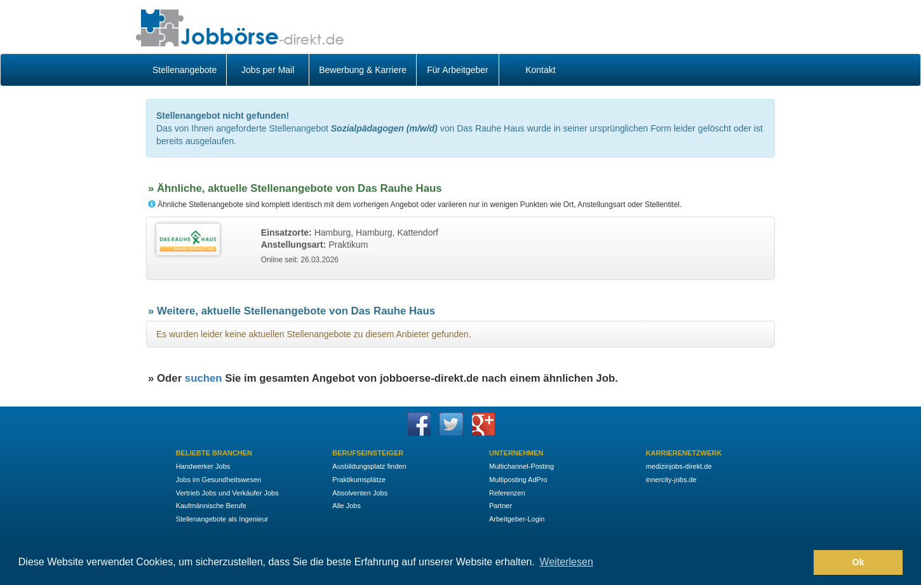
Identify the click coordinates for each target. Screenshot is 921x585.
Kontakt (540, 70)
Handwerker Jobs (203, 466)
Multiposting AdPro (518, 479)
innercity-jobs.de (671, 479)
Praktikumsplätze (359, 479)
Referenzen (507, 493)
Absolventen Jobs (359, 493)
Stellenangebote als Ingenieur (222, 519)
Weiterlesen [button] (566, 561)
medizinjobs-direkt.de (679, 466)
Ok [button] (858, 562)
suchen (203, 378)
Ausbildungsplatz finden (369, 466)
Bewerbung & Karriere (363, 70)
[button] (800, 563)
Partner (500, 505)
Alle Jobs (346, 505)
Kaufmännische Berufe (211, 505)
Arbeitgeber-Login (516, 519)
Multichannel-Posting (521, 466)
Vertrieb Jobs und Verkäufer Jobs (227, 493)
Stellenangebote (184, 70)
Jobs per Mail (267, 70)
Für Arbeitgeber (457, 70)
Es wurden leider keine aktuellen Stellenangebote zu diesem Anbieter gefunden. (313, 334)
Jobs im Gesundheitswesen (219, 479)
